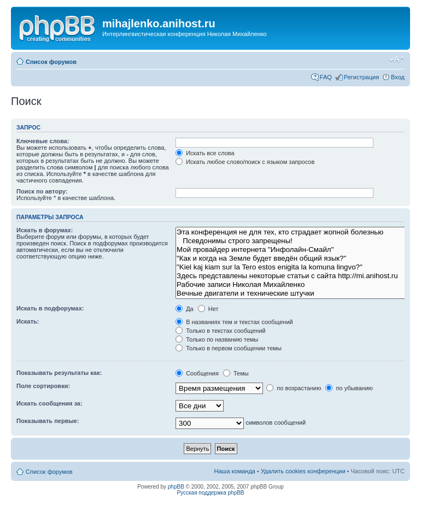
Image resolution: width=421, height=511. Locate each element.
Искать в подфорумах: (50, 308)
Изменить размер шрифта (397, 59)
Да (185, 309)
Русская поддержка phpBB (210, 493)
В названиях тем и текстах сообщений (234, 322)
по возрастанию (293, 388)
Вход (398, 77)
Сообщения (197, 373)
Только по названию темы (217, 339)
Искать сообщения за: (49, 403)
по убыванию (348, 388)
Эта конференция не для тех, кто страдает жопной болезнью (291, 232)
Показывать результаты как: (59, 372)
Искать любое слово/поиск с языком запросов (245, 161)
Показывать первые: (47, 421)
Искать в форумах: (44, 230)
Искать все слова (205, 153)
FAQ (326, 77)
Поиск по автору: (41, 191)
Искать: (27, 321)
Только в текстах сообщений (221, 330)
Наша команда (234, 471)
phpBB (176, 487)
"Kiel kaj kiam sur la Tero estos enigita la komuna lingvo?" (291, 267)
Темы (236, 373)
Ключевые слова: (42, 141)
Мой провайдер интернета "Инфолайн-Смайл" (291, 249)
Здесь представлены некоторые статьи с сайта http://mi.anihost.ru (291, 276)
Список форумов (51, 61)
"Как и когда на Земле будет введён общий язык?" (291, 258)
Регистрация (361, 77)
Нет (208, 309)
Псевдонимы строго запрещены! (291, 241)
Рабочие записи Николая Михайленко (291, 284)
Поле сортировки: (43, 386)
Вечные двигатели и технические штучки (291, 293)
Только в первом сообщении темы (229, 348)
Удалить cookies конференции (303, 471)
